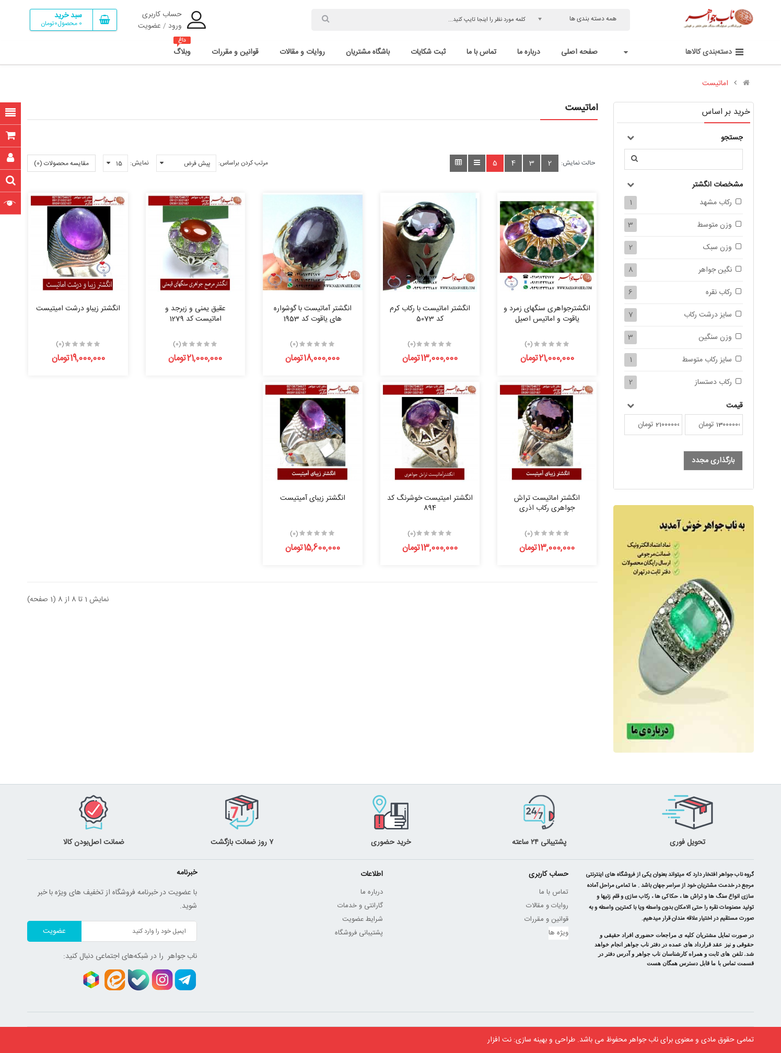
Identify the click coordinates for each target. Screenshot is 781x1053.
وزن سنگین (715, 337)
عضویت (149, 26)
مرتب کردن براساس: (243, 163)
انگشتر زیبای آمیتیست (312, 498)
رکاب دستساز (713, 382)
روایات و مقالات (547, 905)
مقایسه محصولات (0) (61, 163)
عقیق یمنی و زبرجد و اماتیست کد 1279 (195, 313)
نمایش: (139, 163)
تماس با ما (553, 892)
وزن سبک (717, 247)
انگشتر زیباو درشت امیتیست (78, 308)
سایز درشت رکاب (708, 315)
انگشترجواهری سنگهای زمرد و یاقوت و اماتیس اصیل (547, 313)
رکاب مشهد (716, 202)
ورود (175, 26)
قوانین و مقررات (546, 919)
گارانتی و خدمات (360, 905)
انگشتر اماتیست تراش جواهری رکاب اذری (547, 503)
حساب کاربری (162, 14)
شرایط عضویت (362, 919)
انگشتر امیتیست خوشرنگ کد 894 (430, 503)
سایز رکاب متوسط (707, 360)
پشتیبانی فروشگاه (359, 933)
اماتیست (715, 83)
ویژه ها (558, 933)
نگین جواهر (715, 270)
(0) (528, 344)
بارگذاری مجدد (713, 460)
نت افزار (499, 1040)
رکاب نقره (719, 292)
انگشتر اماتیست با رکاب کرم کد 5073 (430, 313)
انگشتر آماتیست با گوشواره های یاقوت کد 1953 (313, 313)
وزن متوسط (714, 225)
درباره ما (371, 892)
